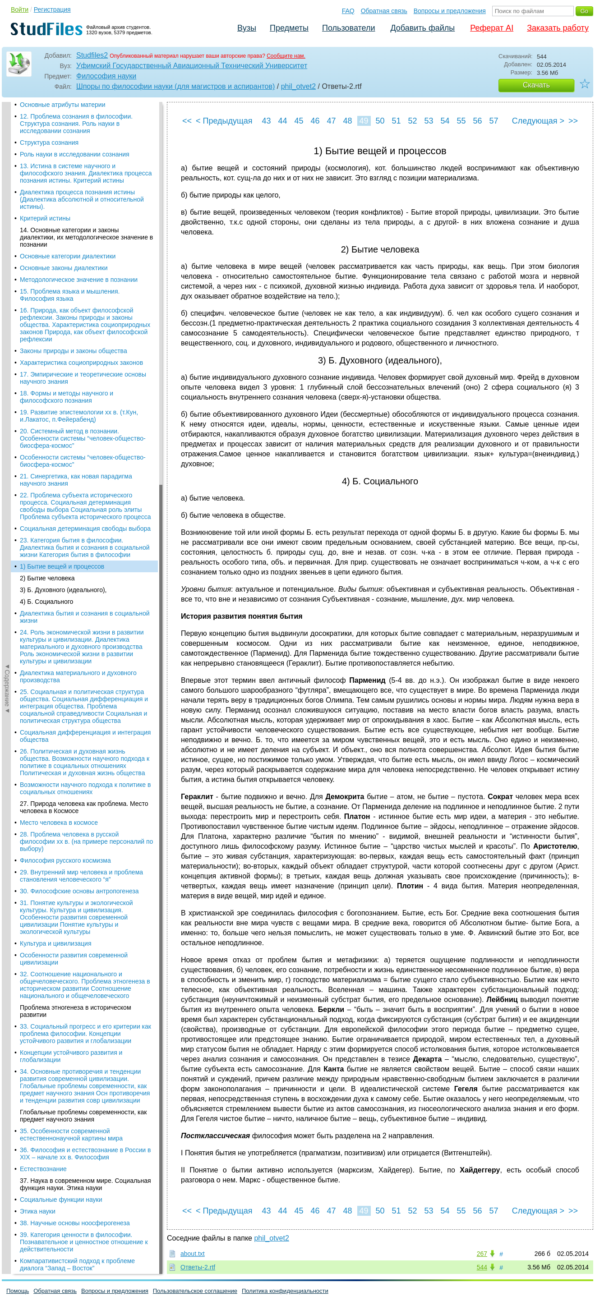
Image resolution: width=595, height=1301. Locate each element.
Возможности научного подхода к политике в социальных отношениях (85, 357)
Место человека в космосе (59, 391)
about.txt (192, 1253)
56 (477, 120)
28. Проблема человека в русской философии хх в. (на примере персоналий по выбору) (86, 411)
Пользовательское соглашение (195, 1290)
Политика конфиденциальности (285, 1290)
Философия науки (106, 76)
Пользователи (348, 27)
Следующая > (538, 120)
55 (461, 120)
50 (379, 120)
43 (266, 120)
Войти (19, 9)
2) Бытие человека (47, 147)
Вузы (246, 27)
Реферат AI (491, 27)
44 (282, 120)
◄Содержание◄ (7, 259)
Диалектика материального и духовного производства (78, 246)
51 (396, 120)
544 (482, 1267)
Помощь (17, 1290)
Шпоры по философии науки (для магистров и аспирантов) (175, 86)
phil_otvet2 (298, 86)
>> (573, 120)
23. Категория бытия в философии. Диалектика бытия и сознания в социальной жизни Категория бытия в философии (85, 117)
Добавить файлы (422, 27)
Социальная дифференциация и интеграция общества (85, 305)
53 (428, 120)
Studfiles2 (92, 55)
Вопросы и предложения (450, 10)
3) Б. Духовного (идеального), (63, 159)
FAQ (348, 10)
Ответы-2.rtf (197, 1267)
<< (187, 120)
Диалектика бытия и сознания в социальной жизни (85, 186)
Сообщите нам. (286, 56)
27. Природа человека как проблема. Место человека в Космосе (84, 376)
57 (493, 120)
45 (298, 120)
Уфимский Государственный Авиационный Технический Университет (191, 65)
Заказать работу (558, 27)
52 (412, 120)
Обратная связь (384, 10)
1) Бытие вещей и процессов (62, 135)
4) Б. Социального (46, 171)
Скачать (536, 85)
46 (314, 120)
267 (482, 1253)
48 (347, 120)
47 (331, 120)
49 (363, 120)
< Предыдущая (224, 120)
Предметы (289, 27)
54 (444, 120)
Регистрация (52, 9)
